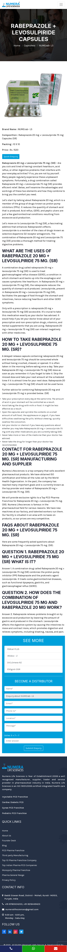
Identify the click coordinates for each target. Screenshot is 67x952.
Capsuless (29, 45)
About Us (6, 835)
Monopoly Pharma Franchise (16, 870)
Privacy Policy (8, 880)
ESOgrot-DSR (13, 669)
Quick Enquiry (11, 156)
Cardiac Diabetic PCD (13, 802)
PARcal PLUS (13, 649)
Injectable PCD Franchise (15, 796)
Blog (4, 845)
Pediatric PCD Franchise (14, 813)
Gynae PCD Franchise (13, 807)
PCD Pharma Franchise (13, 850)
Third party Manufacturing (15, 855)
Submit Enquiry (33, 748)
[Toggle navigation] (61, 4)
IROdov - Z (12, 656)
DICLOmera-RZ (14, 662)
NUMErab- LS (46, 45)
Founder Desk (9, 840)
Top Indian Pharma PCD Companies (19, 865)
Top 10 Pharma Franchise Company (19, 860)
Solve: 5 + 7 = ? (11, 735)
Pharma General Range (13, 875)
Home (17, 45)
